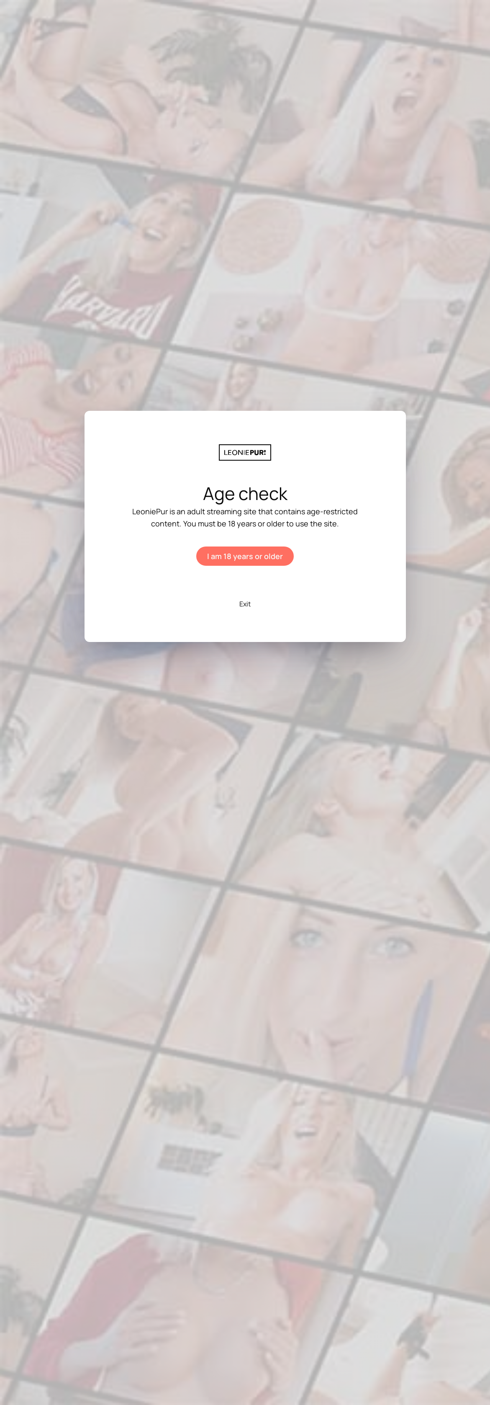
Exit (245, 603)
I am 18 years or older (245, 556)
